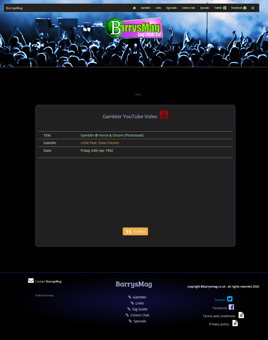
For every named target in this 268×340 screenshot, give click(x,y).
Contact (48, 281)
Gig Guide (171, 7)
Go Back (135, 231)
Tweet (137, 94)
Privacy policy (220, 324)
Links (158, 7)
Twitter (220, 7)
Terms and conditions (220, 316)
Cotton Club (188, 7)
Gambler (145, 7)
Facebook (238, 7)
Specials (204, 7)
